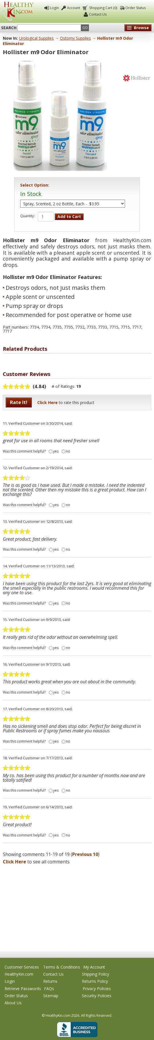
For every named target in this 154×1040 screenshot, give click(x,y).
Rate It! (18, 402)
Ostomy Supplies (75, 38)
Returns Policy (95, 981)
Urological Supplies (36, 38)
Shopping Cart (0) (102, 7)
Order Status (135, 7)
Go (85, 27)
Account (73, 7)
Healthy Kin (17, 11)
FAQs (49, 988)
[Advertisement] (77, 906)
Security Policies (96, 995)
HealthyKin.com (19, 974)
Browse (141, 27)
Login (54, 7)
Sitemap (50, 995)
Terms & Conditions (61, 967)
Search (8, 28)
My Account (94, 967)
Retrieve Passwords (23, 988)
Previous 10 (85, 854)
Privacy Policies (97, 988)
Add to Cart (69, 216)
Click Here (47, 402)
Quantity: (27, 216)
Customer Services (22, 967)
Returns (50, 981)
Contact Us (98, 14)
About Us (13, 1002)
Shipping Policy (95, 974)
